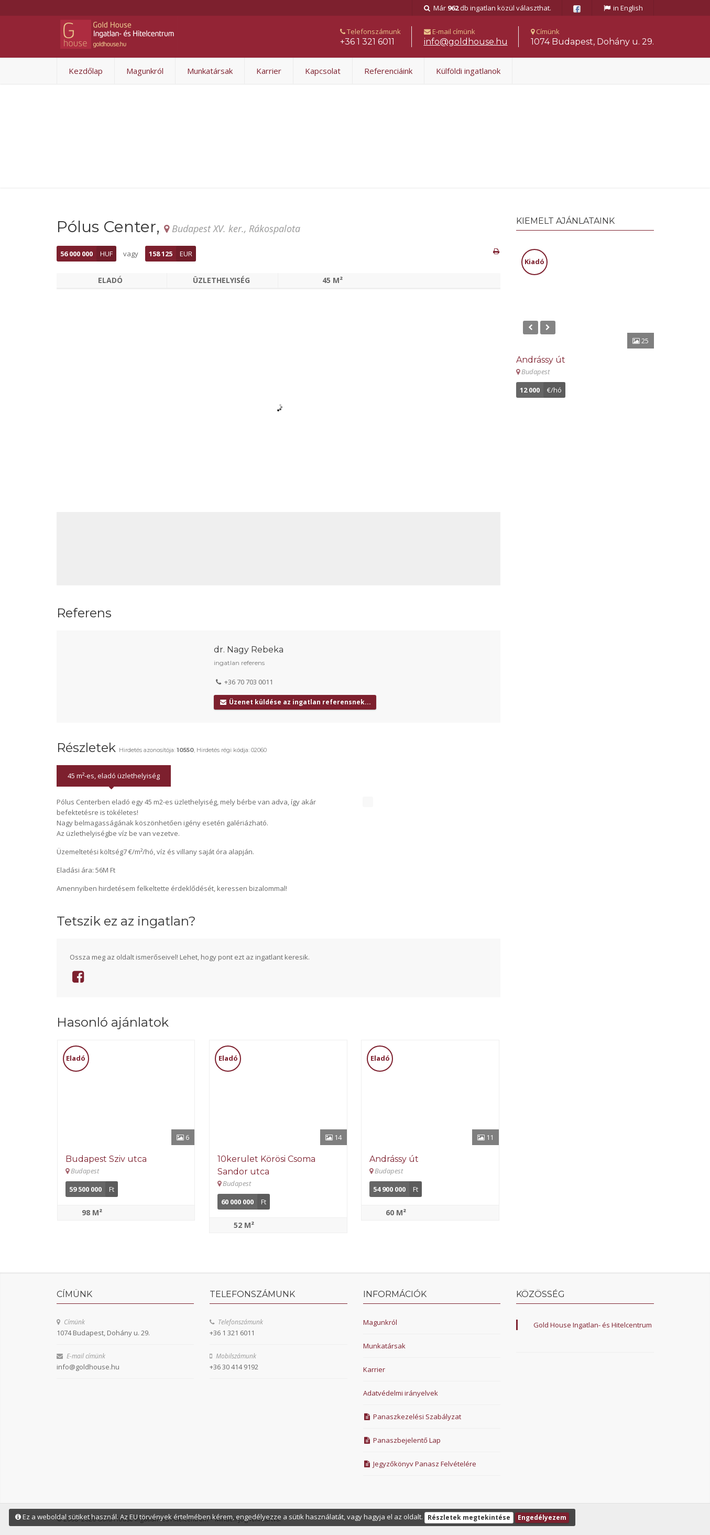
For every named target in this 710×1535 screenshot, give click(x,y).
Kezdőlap (86, 71)
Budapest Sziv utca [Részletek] (106, 1159)
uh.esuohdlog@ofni (466, 42)
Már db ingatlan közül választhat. (487, 8)
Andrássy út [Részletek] (394, 1159)
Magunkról (144, 71)
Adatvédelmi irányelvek (400, 1393)
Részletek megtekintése (469, 1517)
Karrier (268, 71)
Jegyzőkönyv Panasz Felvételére (420, 1463)
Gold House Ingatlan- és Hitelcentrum (592, 1325)
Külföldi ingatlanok (468, 71)
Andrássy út (540, 360)
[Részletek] (126, 1092)
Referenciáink (388, 71)
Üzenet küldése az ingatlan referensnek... (294, 702)
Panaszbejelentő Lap (402, 1440)
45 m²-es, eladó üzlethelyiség (114, 775)
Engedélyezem (542, 1517)
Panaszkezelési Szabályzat (412, 1416)
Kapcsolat (323, 71)
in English (623, 8)
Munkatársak (210, 71)
